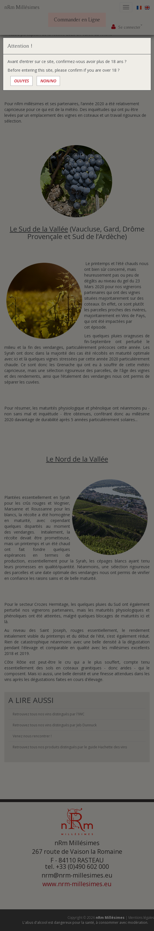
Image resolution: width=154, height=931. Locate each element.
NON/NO (48, 81)
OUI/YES (21, 81)
